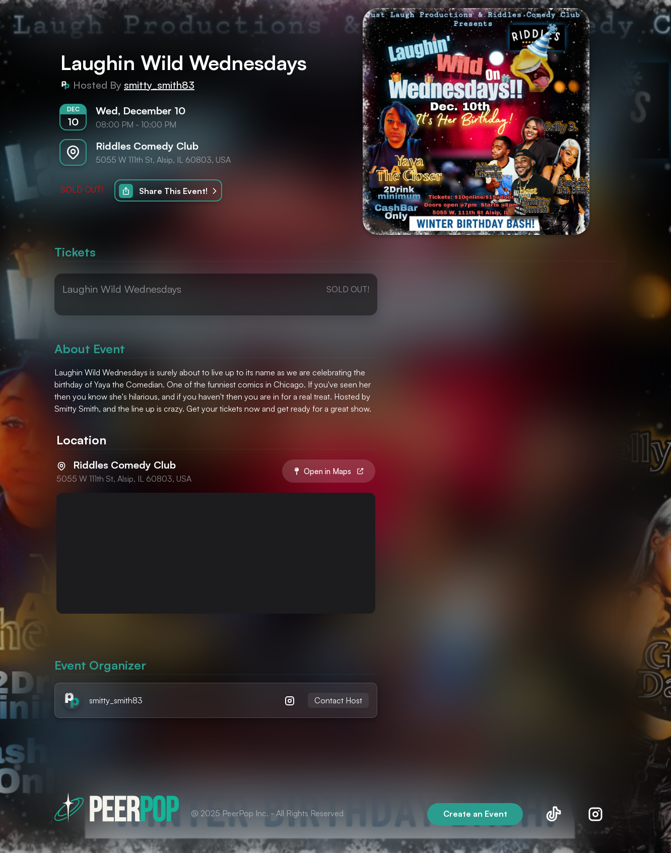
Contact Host (338, 700)
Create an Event (475, 814)
